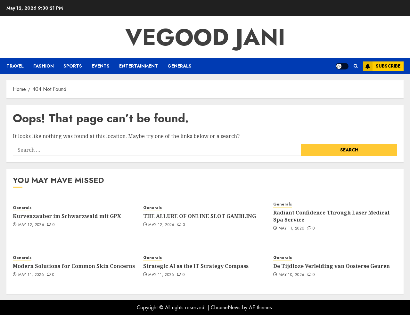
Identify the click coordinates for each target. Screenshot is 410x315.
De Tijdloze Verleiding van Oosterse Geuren (331, 266)
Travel (15, 66)
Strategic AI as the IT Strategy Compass (196, 266)
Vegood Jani (205, 37)
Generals (180, 66)
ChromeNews (226, 307)
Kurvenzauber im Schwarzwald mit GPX (67, 216)
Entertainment (138, 66)
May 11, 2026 (291, 228)
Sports (72, 66)
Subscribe (381, 66)
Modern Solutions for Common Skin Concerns (74, 266)
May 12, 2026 (31, 225)
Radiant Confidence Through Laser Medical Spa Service (331, 216)
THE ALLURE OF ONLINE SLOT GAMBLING (199, 216)
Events (101, 66)
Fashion (43, 66)
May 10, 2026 (291, 275)
